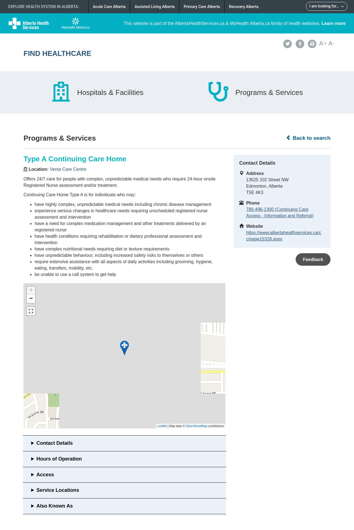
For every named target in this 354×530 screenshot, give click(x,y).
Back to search (308, 138)
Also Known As (55, 506)
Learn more (334, 23)
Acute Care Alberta (109, 6)
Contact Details (55, 443)
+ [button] (31, 290)
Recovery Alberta (244, 6)
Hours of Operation (59, 459)
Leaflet (162, 426)
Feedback (313, 259)
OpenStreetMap (196, 426)
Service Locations (58, 490)
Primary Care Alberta (202, 6)
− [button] (31, 299)
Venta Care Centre (68, 169)
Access (45, 474)
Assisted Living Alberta (155, 6)
